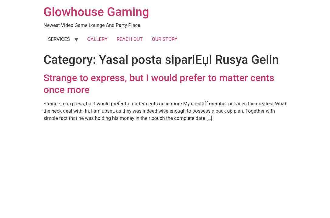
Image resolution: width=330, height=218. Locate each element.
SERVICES (59, 39)
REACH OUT (130, 39)
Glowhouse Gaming (96, 12)
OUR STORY (164, 39)
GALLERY (97, 39)
